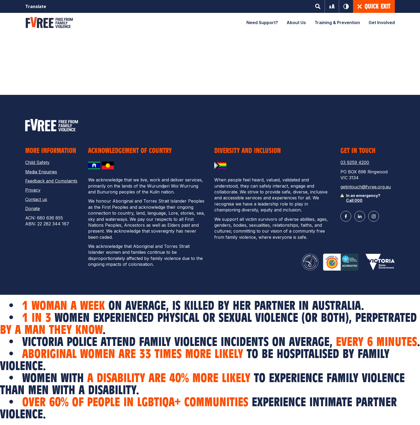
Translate (35, 6)
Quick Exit (374, 6)
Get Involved (382, 22)
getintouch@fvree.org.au (365, 186)
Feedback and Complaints (51, 181)
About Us (296, 22)
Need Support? (262, 22)
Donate (32, 208)
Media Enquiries (41, 171)
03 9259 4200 (354, 162)
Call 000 (354, 200)
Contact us (36, 199)
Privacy (32, 190)
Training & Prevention (337, 22)
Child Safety (37, 162)
